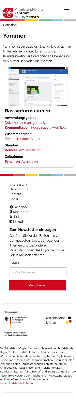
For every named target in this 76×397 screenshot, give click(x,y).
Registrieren (37, 285)
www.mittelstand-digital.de (16, 383)
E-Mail (14, 263)
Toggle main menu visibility (67, 9)
